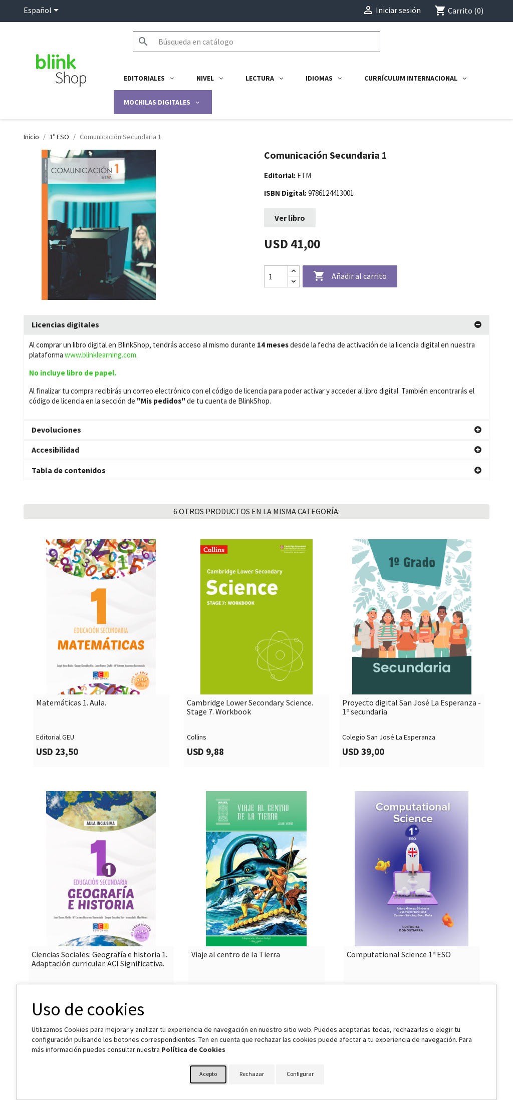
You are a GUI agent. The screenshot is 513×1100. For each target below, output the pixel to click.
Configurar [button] (300, 1073)
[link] (101, 600)
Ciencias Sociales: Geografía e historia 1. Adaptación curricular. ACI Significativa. (99, 906)
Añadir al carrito (350, 276)
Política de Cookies (193, 1049)
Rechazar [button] (251, 1073)
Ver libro (290, 218)
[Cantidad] (276, 276)
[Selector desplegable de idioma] (43, 11)
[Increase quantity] (294, 271)
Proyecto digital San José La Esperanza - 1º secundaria (411, 654)
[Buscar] (256, 41)
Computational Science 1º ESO (399, 902)
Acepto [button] (208, 1073)
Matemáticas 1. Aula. (71, 650)
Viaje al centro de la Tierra (235, 902)
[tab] (256, 324)
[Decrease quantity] (294, 281)
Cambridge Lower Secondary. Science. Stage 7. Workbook (250, 654)
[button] (256, 324)
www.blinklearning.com (100, 354)
